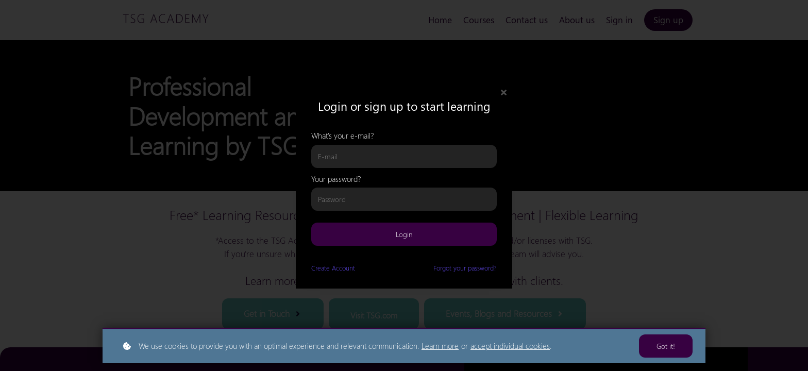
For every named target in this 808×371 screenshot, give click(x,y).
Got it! (665, 346)
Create (333, 267)
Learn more (440, 346)
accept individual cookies (510, 346)
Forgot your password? (465, 267)
